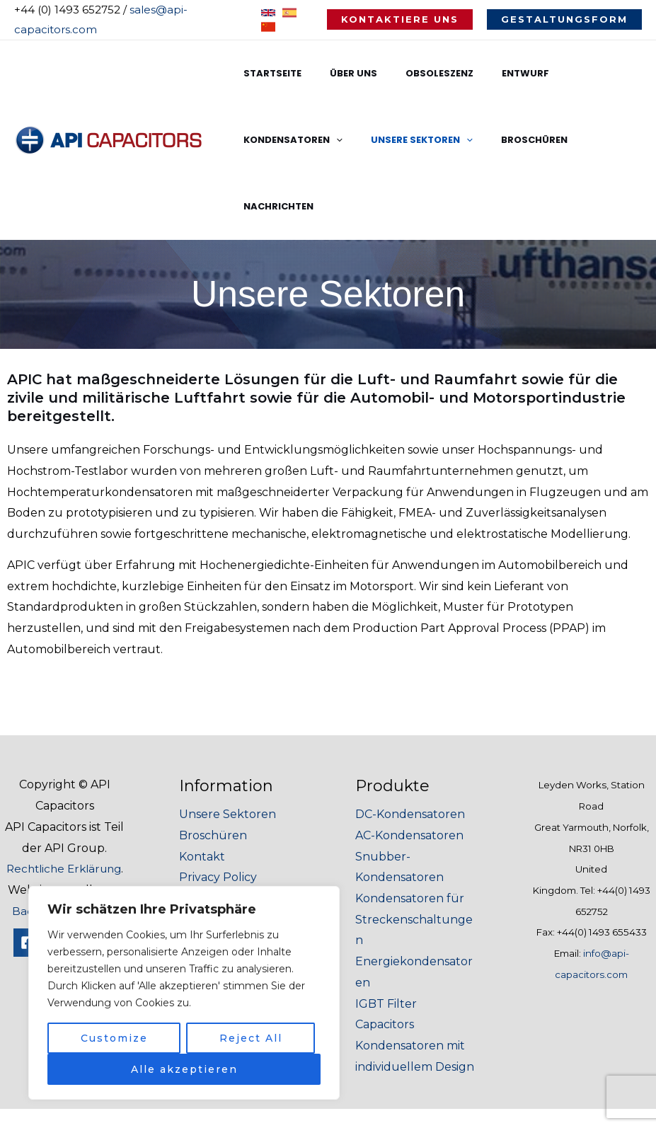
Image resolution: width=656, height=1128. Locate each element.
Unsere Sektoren (289, 140)
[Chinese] (268, 27)
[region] (184, 993)
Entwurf (490, 73)
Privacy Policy (218, 810)
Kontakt (202, 790)
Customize (114, 1038)
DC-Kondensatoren (410, 747)
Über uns (338, 73)
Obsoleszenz (415, 73)
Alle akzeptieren (184, 1069)
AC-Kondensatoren (409, 769)
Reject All (250, 1038)
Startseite (267, 73)
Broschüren (392, 139)
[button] (400, 19)
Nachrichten (479, 139)
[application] (625, 73)
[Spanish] (289, 13)
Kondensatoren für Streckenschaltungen (414, 852)
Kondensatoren (582, 73)
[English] (268, 13)
